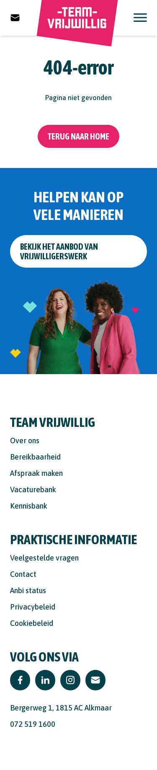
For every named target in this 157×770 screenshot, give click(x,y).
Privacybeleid (32, 606)
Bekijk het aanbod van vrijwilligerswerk (59, 251)
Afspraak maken (36, 473)
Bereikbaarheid (35, 456)
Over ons (24, 440)
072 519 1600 (32, 724)
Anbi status (28, 590)
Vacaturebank (33, 489)
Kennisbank (28, 505)
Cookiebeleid (31, 623)
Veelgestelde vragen (44, 557)
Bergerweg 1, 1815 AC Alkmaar (61, 707)
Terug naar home (78, 136)
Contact (23, 574)
